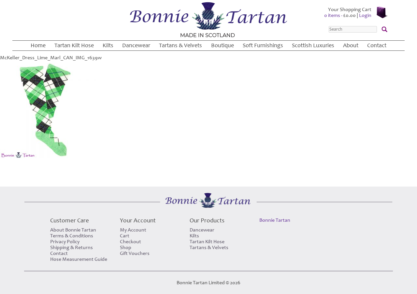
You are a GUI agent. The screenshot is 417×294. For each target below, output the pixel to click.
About (350, 45)
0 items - (340, 15)
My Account (133, 230)
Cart (124, 236)
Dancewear (136, 45)
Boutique (222, 45)
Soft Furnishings (263, 45)
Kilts (108, 45)
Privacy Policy (64, 242)
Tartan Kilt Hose (74, 45)
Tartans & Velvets (180, 45)
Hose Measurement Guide (78, 259)
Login (365, 15)
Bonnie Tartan (274, 220)
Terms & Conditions (71, 236)
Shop (125, 247)
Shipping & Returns (71, 247)
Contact (376, 45)
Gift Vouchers (135, 253)
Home (38, 45)
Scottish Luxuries (313, 45)
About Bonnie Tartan (73, 230)
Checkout (130, 242)
